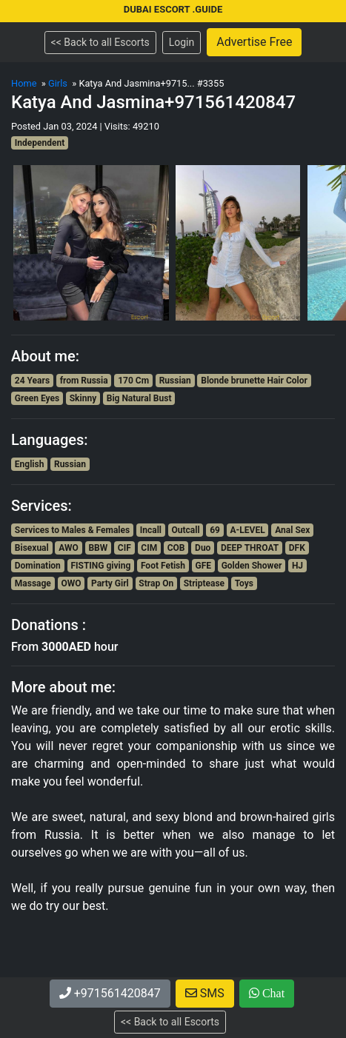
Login (182, 42)
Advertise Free (254, 42)
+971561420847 (110, 993)
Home (23, 83)
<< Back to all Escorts (100, 42)
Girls (57, 83)
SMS (204, 993)
